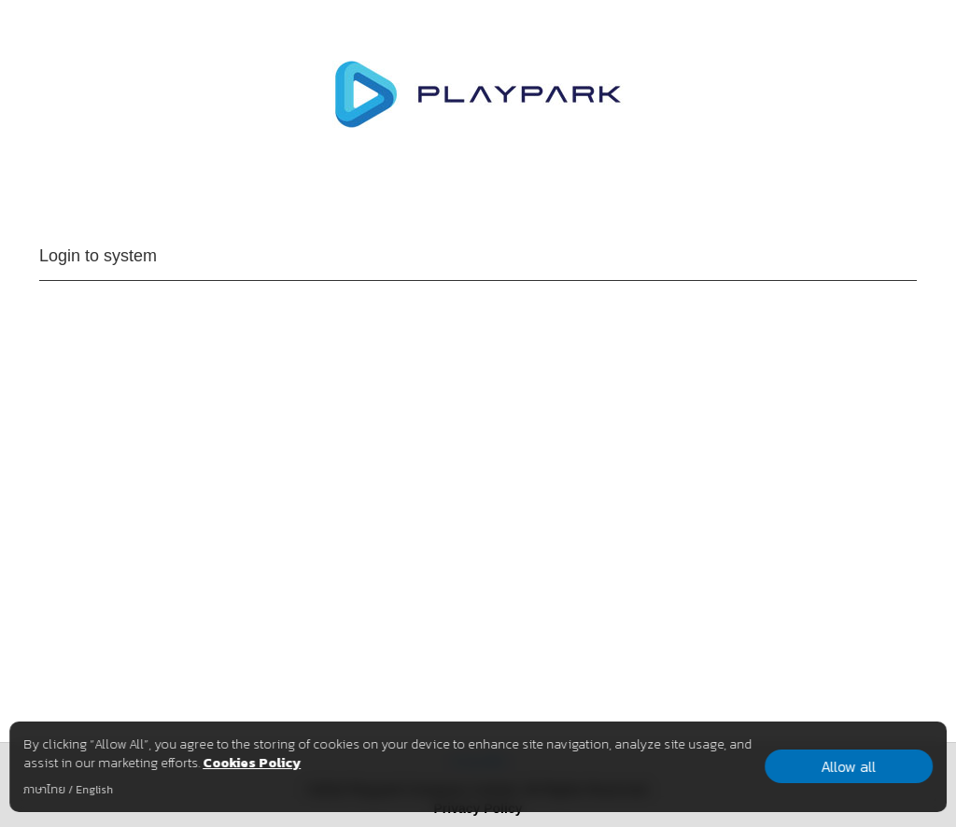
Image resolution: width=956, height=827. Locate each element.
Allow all (848, 766)
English (94, 789)
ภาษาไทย (44, 789)
